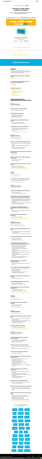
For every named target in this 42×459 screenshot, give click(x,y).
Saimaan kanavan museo (16, 95)
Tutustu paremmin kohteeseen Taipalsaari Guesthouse (19, 131)
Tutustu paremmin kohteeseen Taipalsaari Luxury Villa (19, 168)
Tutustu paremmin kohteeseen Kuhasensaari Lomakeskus (20, 218)
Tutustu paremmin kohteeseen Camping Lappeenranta (19, 328)
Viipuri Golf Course (15, 89)
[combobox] (13, 21)
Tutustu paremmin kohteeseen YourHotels (17, 307)
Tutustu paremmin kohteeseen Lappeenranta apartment (20, 292)
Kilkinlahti (13, 85)
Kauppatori (14, 78)
